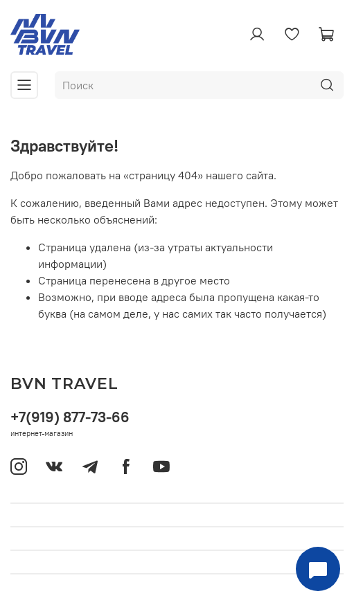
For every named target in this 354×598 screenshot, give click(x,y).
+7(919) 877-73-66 (70, 417)
